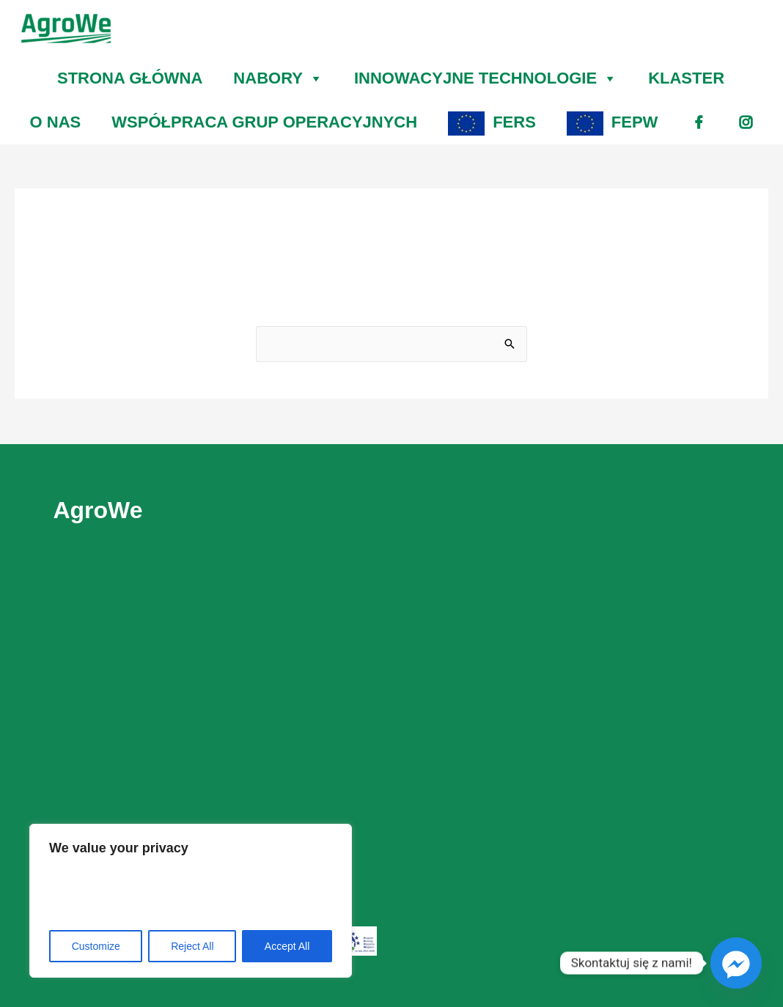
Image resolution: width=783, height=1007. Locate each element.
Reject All (192, 946)
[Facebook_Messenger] (736, 963)
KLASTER (686, 78)
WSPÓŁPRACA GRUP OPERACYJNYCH (264, 122)
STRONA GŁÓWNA (129, 78)
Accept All (287, 946)
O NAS (55, 122)
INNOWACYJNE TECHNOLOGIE (485, 78)
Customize (96, 946)
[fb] (698, 122)
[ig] (745, 122)
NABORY (278, 78)
